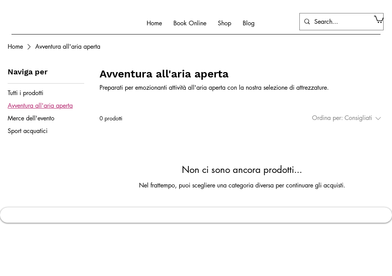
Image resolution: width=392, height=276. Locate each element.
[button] (379, 19)
